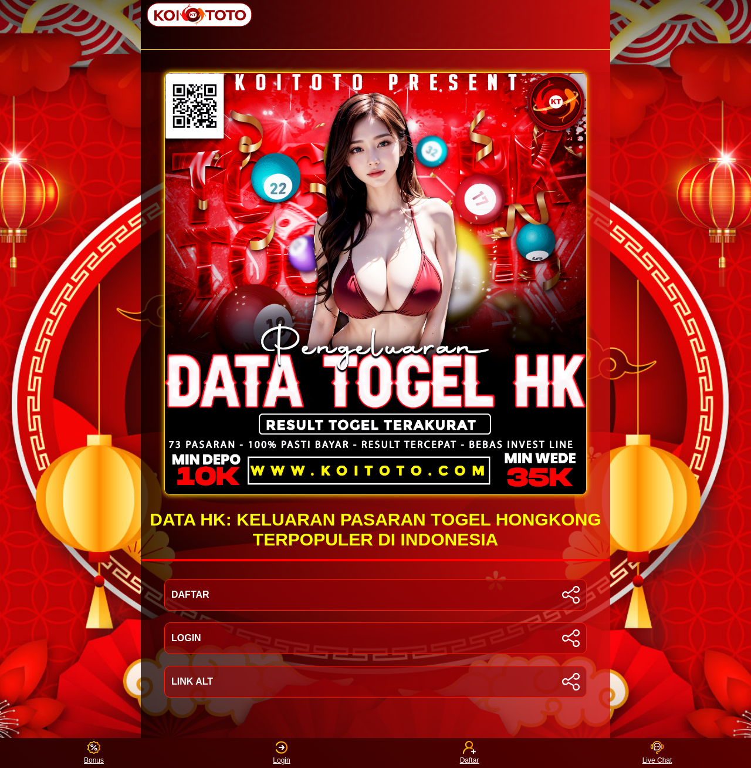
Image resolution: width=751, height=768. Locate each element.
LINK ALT (375, 681)
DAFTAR (375, 595)
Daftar (469, 753)
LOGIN (375, 638)
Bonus (94, 753)
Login (281, 753)
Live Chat (657, 753)
